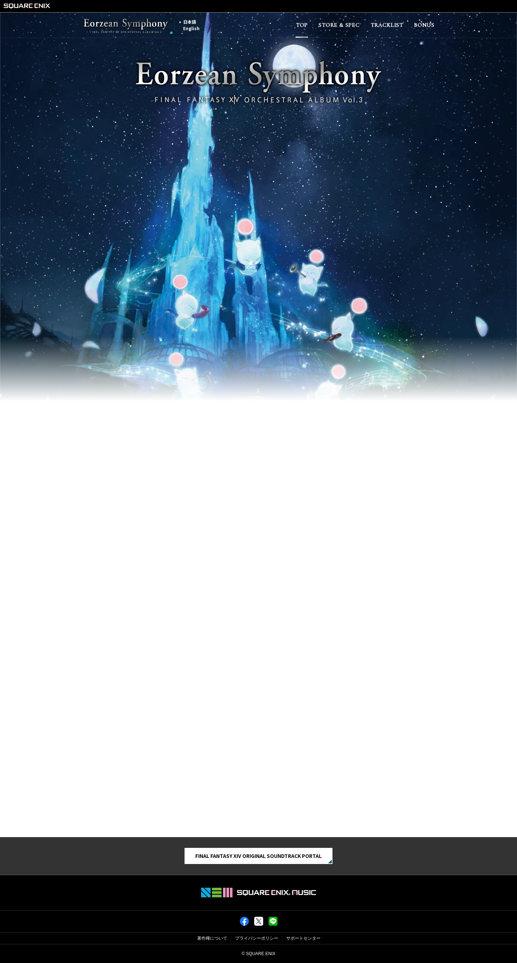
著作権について (212, 938)
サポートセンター (303, 938)
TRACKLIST (387, 25)
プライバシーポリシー (256, 938)
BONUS (424, 25)
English (191, 28)
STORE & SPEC (339, 25)
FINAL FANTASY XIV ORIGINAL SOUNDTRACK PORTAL (258, 855)
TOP (302, 25)
